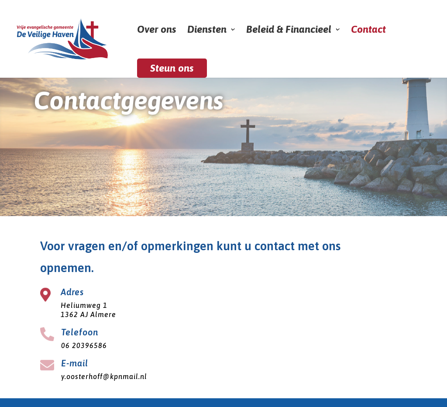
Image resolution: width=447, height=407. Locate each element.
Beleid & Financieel (288, 30)
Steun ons (172, 68)
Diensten (207, 30)
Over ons (156, 30)
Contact (368, 30)
